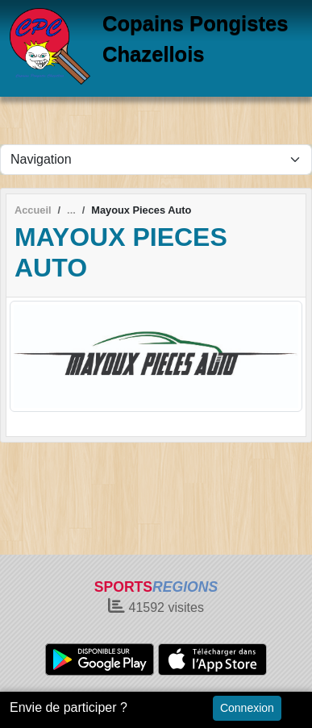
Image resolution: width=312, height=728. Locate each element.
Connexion (247, 707)
